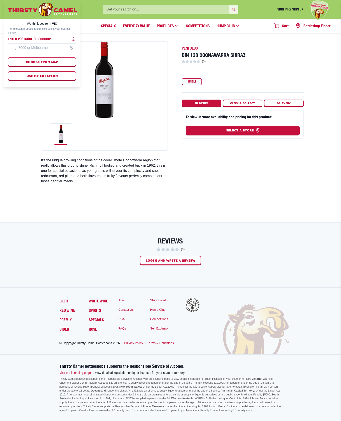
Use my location (42, 76)
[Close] (73, 39)
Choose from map (42, 62)
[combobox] (42, 47)
